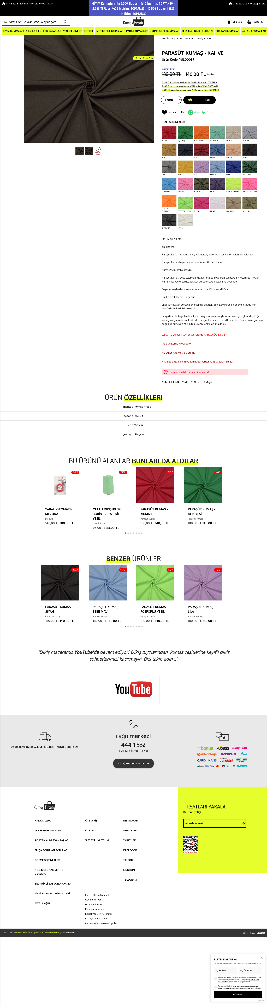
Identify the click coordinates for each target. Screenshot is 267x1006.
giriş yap (235, 22)
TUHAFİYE (207, 31)
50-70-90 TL (33, 31)
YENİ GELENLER (72, 31)
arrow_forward (243, 824)
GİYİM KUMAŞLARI (13, 31)
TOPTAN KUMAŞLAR (227, 31)
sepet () (255, 22)
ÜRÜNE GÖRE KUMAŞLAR (164, 31)
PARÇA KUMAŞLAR (137, 31)
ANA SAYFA (167, 39)
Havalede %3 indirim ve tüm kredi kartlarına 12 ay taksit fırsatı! (197, 362)
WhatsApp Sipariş (204, 112)
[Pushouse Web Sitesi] (261, 987)
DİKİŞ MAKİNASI (190, 31)
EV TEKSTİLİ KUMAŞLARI (110, 31)
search (65, 22)
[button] (125, 534)
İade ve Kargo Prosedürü (176, 344)
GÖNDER (237, 981)
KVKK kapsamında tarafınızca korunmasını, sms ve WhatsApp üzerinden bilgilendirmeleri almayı (238, 974)
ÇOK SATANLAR (52, 31)
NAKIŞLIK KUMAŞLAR (253, 31)
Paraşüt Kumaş (205, 39)
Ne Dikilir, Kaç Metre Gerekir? (178, 353)
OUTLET (88, 31)
